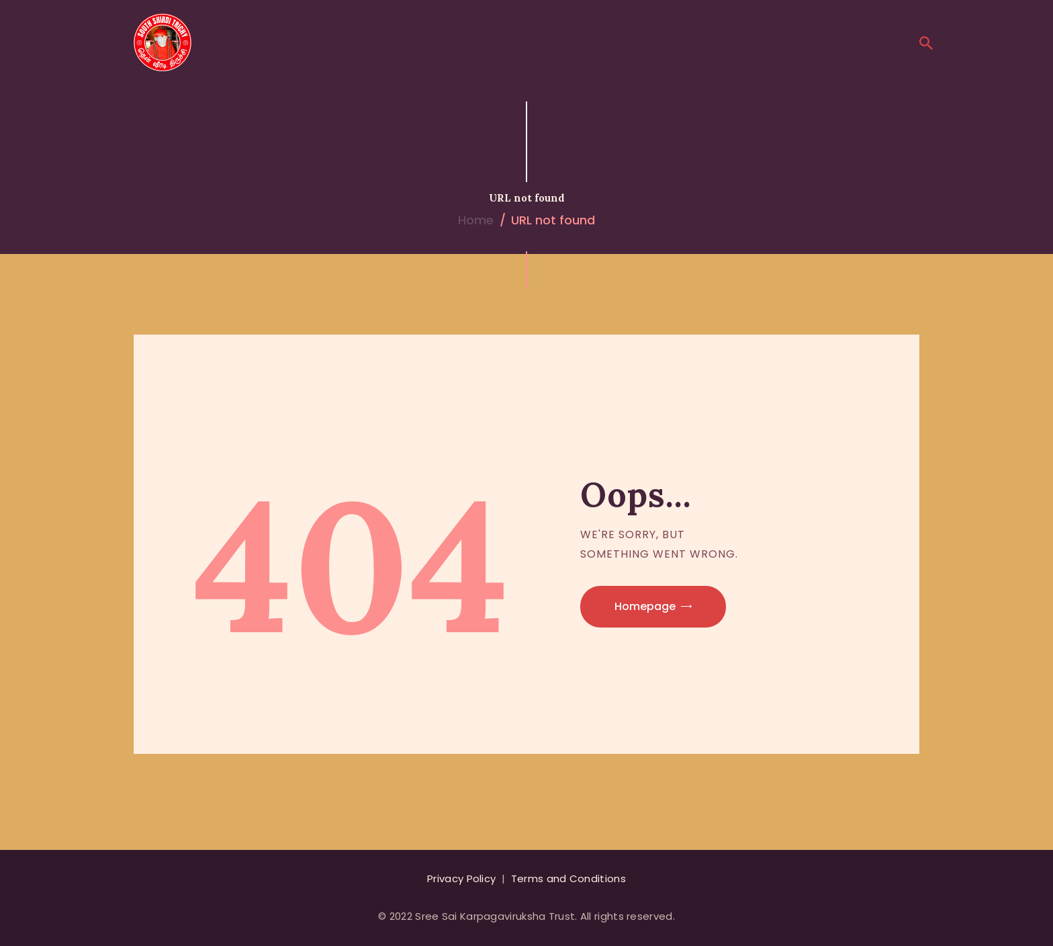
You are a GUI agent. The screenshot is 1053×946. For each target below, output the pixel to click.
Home (476, 220)
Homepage (645, 606)
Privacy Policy (461, 878)
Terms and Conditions (568, 878)
